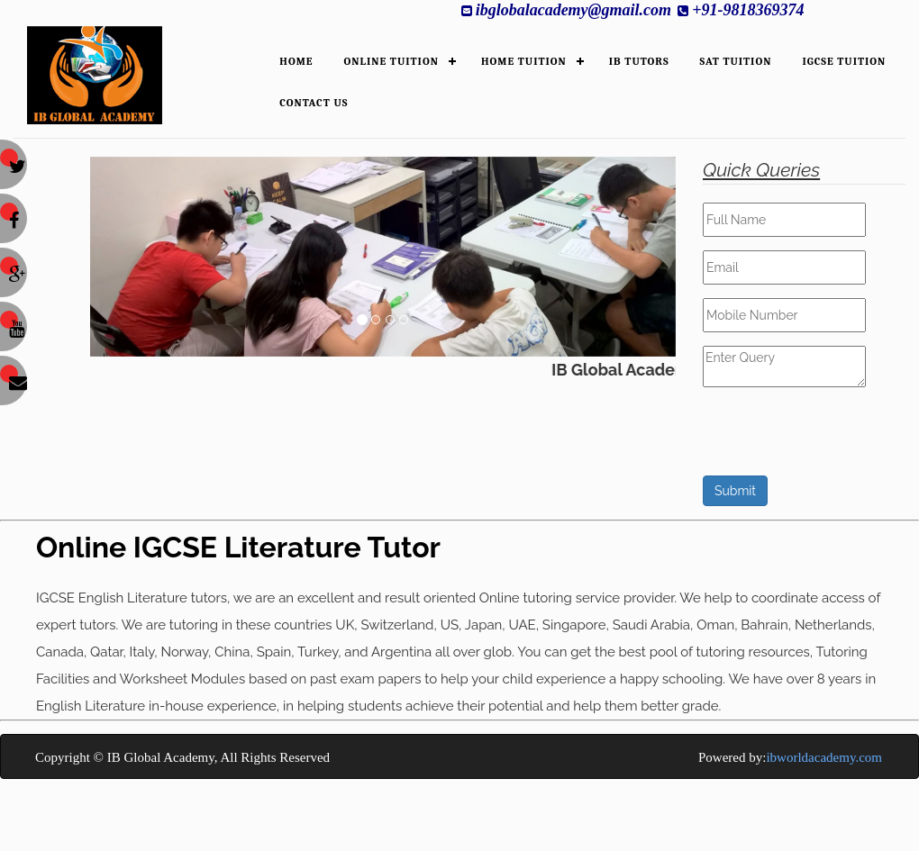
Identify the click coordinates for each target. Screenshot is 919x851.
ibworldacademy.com (824, 757)
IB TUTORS (639, 61)
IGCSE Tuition (844, 61)
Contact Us (313, 102)
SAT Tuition (736, 61)
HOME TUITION (524, 61)
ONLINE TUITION (391, 61)
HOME (296, 61)
